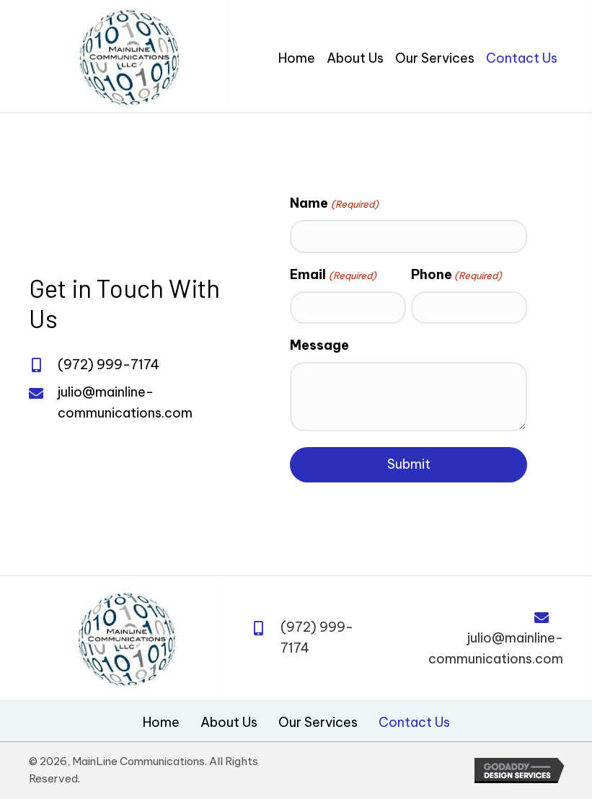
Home (161, 722)
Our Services (318, 722)
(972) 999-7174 (108, 364)
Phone (456, 274)
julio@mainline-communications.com (495, 648)
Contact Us (414, 722)
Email (333, 274)
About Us (228, 722)
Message (319, 345)
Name (334, 203)
